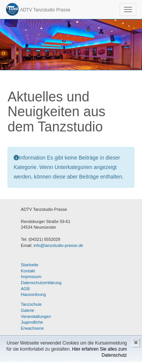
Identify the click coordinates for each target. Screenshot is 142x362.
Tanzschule (31, 304)
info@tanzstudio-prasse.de (58, 245)
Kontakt (28, 271)
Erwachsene (32, 328)
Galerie (27, 310)
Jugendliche (32, 322)
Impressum (31, 276)
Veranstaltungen (36, 316)
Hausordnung (33, 294)
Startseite (29, 264)
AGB (25, 288)
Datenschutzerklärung (41, 282)
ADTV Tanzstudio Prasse (38, 9)
